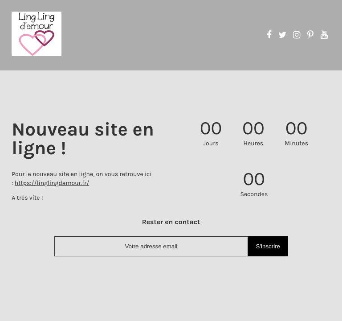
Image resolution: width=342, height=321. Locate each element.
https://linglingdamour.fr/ (52, 183)
